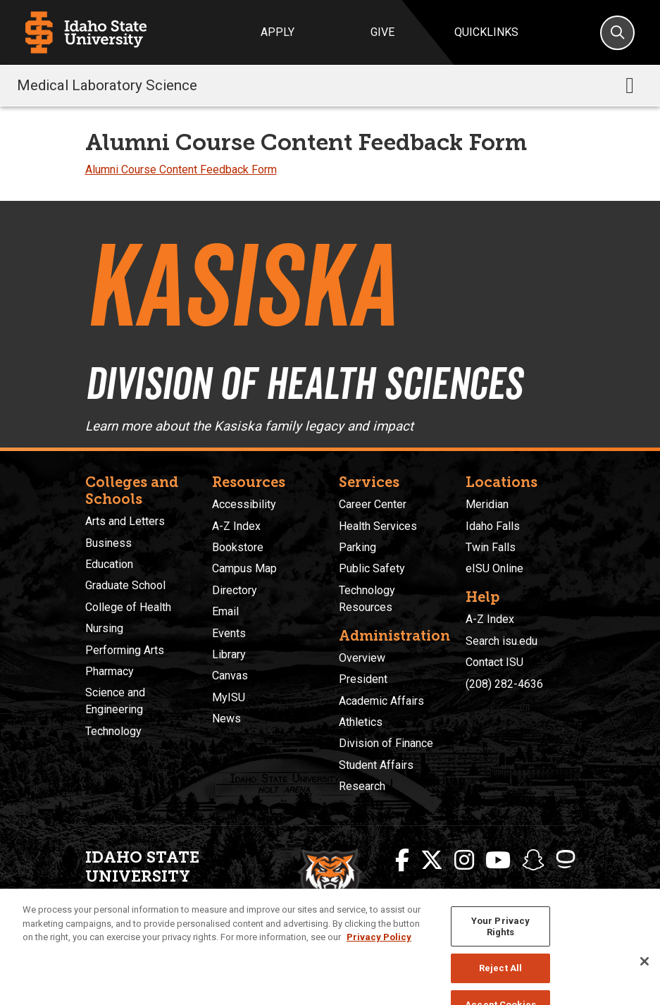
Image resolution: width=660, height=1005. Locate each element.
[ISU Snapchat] (533, 860)
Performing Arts (124, 650)
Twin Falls (491, 547)
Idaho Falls (493, 526)
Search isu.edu (501, 641)
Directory (234, 590)
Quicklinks (486, 32)
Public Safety (372, 568)
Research (362, 786)
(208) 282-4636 (504, 684)
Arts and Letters (125, 521)
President (363, 679)
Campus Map (244, 568)
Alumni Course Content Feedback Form (181, 169)
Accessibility (244, 504)
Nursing (104, 628)
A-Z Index (236, 526)
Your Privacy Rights (500, 938)
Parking (357, 547)
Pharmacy (109, 671)
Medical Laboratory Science (107, 85)
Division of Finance (386, 743)
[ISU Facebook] (402, 860)
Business (108, 543)
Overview (362, 658)
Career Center (372, 504)
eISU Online (494, 568)
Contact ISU (494, 662)
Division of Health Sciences (303, 383)
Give (382, 32)
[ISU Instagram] (464, 860)
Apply (277, 32)
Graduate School (125, 585)
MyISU (228, 697)
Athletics (360, 722)
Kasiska (240, 285)
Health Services (378, 526)
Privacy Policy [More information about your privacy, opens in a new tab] (379, 949)
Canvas (230, 675)
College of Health (128, 607)
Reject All (500, 980)
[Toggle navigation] (629, 85)
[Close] (644, 972)
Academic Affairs (381, 701)
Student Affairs (376, 765)
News (226, 718)
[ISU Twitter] (432, 860)
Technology (113, 731)
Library (229, 654)
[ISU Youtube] (498, 860)
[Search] (617, 33)
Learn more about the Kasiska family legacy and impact (249, 426)
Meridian (487, 504)
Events (229, 633)
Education (109, 564)
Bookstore (237, 547)
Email (225, 611)
